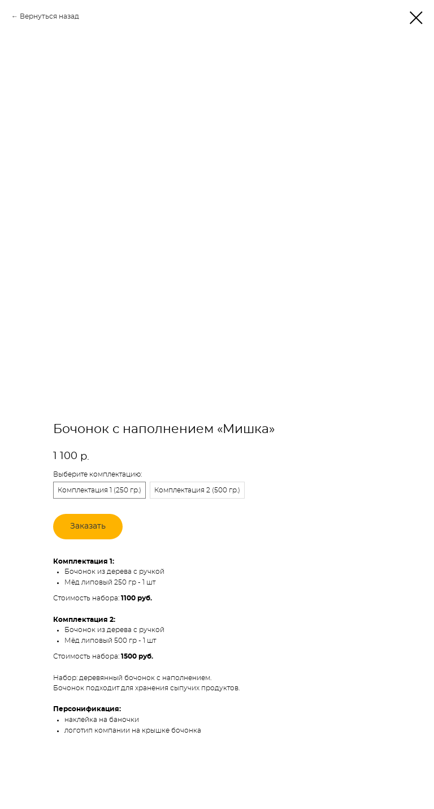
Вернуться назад (49, 16)
